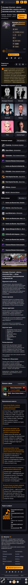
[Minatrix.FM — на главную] (2, 2)
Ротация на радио (7, 554)
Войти (21, 2)
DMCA (22, 575)
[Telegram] (9, 571)
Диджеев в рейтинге (17, 524)
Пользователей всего (17, 509)
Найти (17, 2)
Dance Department (16, 388)
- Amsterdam (13, 150)
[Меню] (25, 2)
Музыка (9, 14)
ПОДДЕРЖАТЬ (18, 551)
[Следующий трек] (17, 582)
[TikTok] (6, 571)
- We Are (16, 229)
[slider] (16, 51)
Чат (3, 563)
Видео (4, 559)
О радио (17, 554)
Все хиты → (22, 198)
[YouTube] (12, 571)
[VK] (21, 571)
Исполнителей (15, 528)
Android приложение (14, 567)
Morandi (20, 101)
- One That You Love (14, 208)
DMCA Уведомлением (19, 82)
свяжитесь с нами (9, 80)
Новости (17, 561)
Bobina (21, 118)
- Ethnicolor (14, 213)
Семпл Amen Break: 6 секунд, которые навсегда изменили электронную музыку (11, 407)
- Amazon (11, 187)
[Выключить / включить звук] (26, 579)
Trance (14, 14)
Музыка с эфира (19, 556)
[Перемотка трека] (18, 395)
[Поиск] (11, 2)
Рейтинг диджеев (7, 561)
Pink (7, 135)
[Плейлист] (26, 582)
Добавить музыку (21, 16)
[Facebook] (18, 571)
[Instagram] (15, 571)
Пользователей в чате (17, 513)
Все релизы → (21, 140)
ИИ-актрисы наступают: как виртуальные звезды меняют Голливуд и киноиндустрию (11, 430)
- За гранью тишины (14, 145)
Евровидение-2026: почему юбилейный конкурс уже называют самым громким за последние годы (13, 449)
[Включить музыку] (14, 582)
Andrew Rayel (20, 135)
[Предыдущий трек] (10, 582)
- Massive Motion (13, 192)
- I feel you (16, 234)
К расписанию (21, 383)
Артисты (17, 559)
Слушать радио (15, 390)
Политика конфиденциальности (12, 575)
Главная (3, 14)
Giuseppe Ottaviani (7, 101)
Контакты (17, 563)
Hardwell (7, 118)
